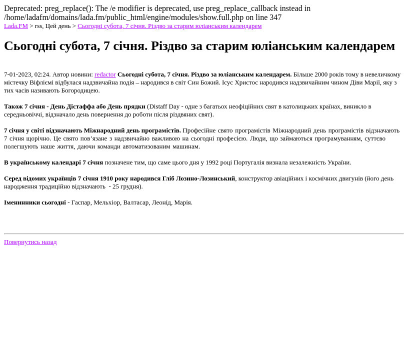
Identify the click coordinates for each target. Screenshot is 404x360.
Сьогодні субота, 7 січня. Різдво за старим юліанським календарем (170, 26)
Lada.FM (16, 26)
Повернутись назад (30, 242)
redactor (105, 74)
